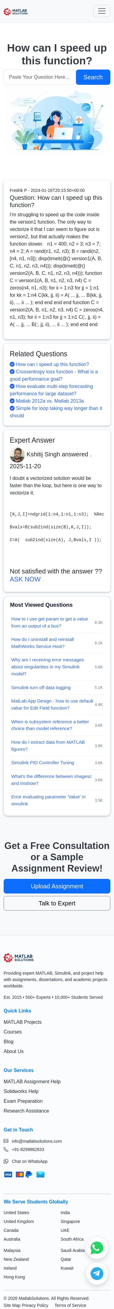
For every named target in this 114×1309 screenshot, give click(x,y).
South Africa (72, 1239)
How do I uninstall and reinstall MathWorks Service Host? (42, 643)
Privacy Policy (35, 1305)
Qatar (66, 1259)
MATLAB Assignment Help (32, 1081)
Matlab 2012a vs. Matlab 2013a (47, 401)
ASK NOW (25, 579)
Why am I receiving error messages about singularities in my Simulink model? (47, 666)
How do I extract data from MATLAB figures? (48, 745)
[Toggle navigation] (101, 11)
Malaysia (12, 1250)
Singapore (70, 1221)
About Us (14, 1051)
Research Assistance (26, 1110)
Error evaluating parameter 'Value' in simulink (48, 800)
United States (16, 1212)
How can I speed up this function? (49, 364)
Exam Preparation (23, 1101)
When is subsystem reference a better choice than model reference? (50, 725)
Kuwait (67, 1268)
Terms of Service (70, 1305)
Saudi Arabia (73, 1250)
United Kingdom (19, 1221)
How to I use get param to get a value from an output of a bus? (49, 622)
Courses (13, 1031)
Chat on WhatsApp (25, 1161)
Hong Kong (14, 1277)
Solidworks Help (21, 1091)
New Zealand (16, 1259)
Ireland (10, 1268)
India (65, 1212)
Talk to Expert (57, 903)
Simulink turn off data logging (41, 687)
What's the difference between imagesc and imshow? (51, 780)
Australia (12, 1239)
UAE (65, 1230)
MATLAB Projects (23, 1022)
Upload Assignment (57, 886)
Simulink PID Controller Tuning (42, 762)
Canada (11, 1230)
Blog (8, 1041)
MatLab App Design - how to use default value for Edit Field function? (52, 704)
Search (93, 77)
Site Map (12, 1305)
